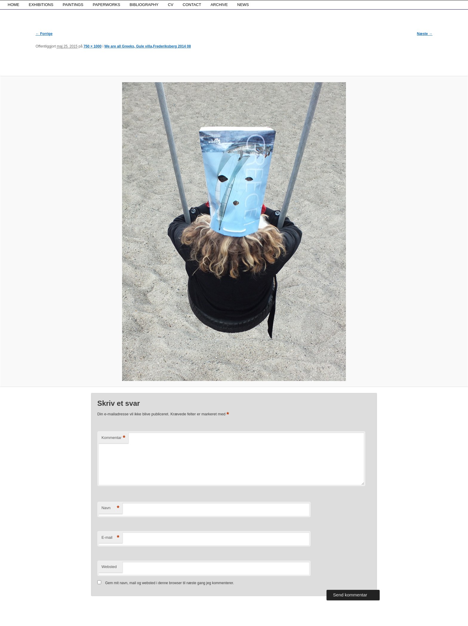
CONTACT (192, 4)
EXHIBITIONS (41, 4)
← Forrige (44, 34)
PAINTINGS (73, 4)
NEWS (243, 4)
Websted (109, 566)
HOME (13, 4)
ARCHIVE (219, 4)
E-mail (110, 537)
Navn (110, 508)
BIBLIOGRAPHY (144, 4)
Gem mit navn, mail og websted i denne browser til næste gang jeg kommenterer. (169, 583)
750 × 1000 (92, 46)
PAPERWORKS (106, 4)
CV (170, 4)
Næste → (424, 34)
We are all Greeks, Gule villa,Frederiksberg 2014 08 (147, 46)
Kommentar (113, 438)
